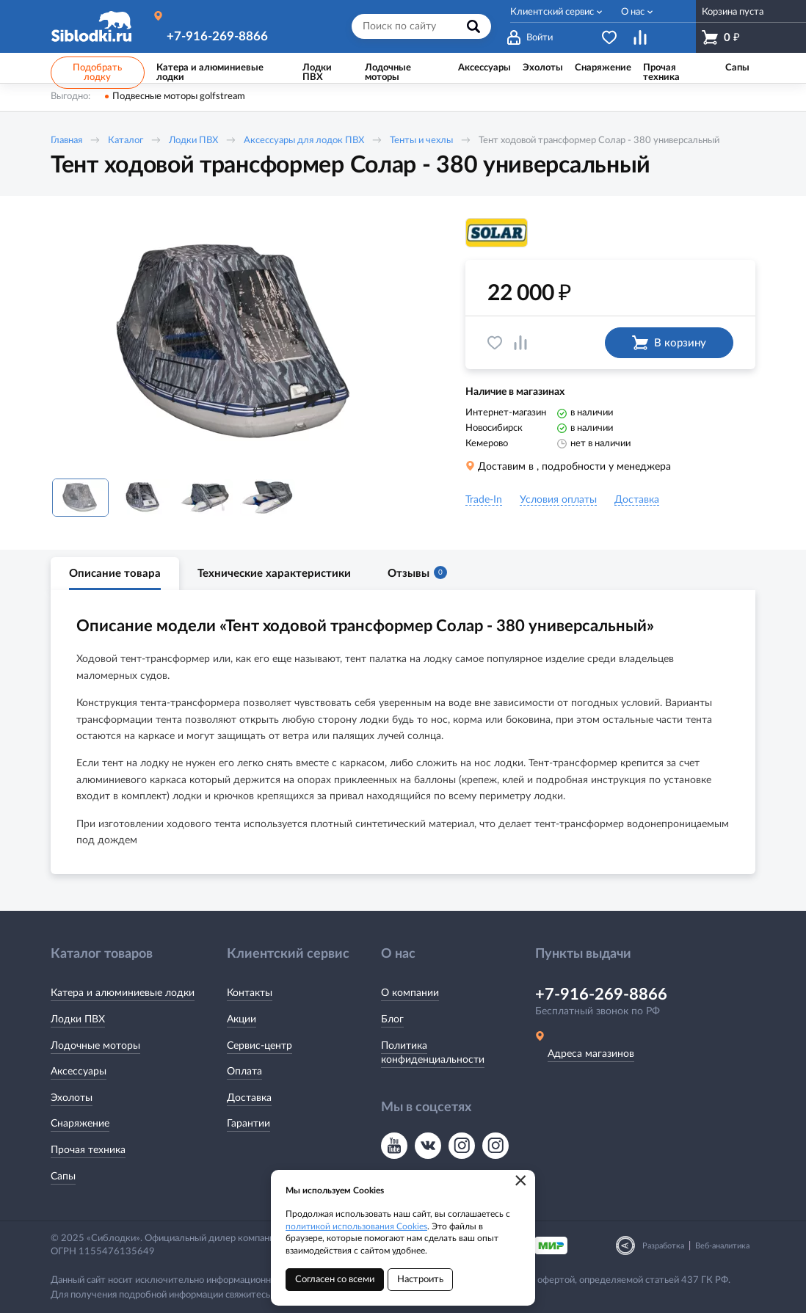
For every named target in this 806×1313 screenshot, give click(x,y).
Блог (392, 1019)
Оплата (244, 1071)
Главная (66, 140)
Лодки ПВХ (193, 140)
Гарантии (248, 1124)
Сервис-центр (259, 1046)
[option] (238, 343)
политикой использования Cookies (356, 1226)
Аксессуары (78, 1071)
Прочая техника (88, 1150)
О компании (410, 993)
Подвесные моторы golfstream (178, 96)
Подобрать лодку (97, 72)
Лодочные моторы (95, 1046)
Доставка (249, 1098)
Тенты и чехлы (421, 140)
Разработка (663, 1246)
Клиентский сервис (552, 12)
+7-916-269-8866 (217, 36)
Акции (241, 1019)
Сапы (63, 1176)
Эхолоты (71, 1098)
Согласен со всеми (334, 1279)
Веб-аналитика (722, 1246)
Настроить (420, 1279)
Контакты (249, 993)
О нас (633, 12)
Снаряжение (80, 1124)
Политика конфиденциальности (432, 1053)
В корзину (669, 343)
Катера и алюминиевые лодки (123, 993)
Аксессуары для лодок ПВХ (304, 140)
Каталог (125, 140)
